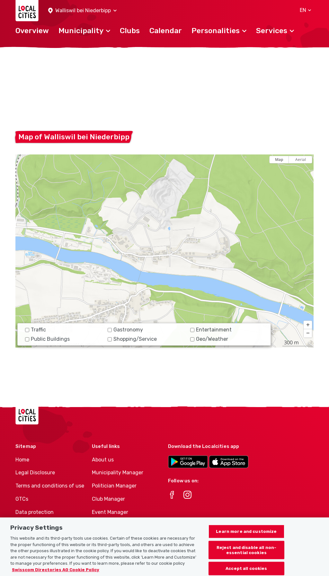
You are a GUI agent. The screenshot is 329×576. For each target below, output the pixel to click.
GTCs (21, 499)
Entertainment (211, 330)
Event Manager (110, 512)
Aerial (300, 159)
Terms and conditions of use (49, 486)
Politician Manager (114, 486)
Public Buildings (47, 339)
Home (22, 460)
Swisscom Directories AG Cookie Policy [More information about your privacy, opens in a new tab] (55, 573)
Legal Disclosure (35, 472)
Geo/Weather (209, 339)
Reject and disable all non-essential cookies (247, 553)
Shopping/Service (132, 339)
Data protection (34, 512)
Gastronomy (125, 330)
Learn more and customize (246, 534)
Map (279, 159)
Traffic (35, 330)
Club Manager (108, 499)
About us (103, 460)
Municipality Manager (117, 472)
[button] (82, 10)
